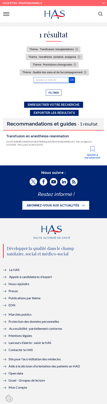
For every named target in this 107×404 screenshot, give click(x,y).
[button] (100, 14)
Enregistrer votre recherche (53, 105)
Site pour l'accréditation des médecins (35, 359)
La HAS (14, 270)
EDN (12, 305)
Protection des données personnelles (34, 321)
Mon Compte (18, 387)
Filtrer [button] (53, 92)
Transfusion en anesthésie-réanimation (37, 136)
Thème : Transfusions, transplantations (51, 49)
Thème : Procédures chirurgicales (53, 64)
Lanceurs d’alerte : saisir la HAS (30, 343)
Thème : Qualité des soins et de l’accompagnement (52, 72)
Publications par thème (25, 298)
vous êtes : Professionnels (22, 3)
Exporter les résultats (54, 113)
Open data (16, 373)
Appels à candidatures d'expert (30, 277)
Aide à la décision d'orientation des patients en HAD (44, 366)
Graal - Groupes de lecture (27, 380)
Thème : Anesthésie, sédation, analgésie (52, 57)
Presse (13, 291)
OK (72, 79)
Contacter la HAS (21, 350)
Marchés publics (20, 314)
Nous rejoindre (19, 284)
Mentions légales (20, 335)
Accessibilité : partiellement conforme (36, 328)
